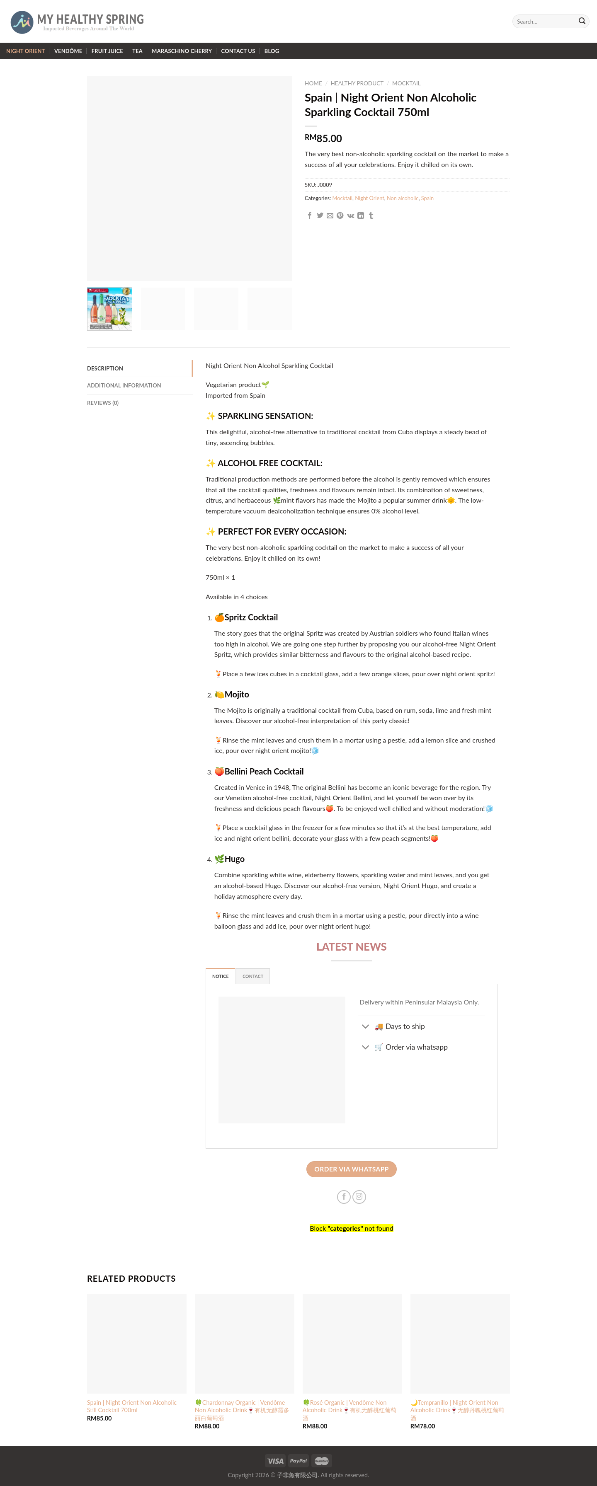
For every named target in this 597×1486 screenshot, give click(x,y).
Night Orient (25, 51)
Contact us (238, 51)
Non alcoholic (402, 198)
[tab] (140, 368)
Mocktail (406, 83)
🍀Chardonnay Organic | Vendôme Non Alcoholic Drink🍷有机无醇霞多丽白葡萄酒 (242, 1410)
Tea (137, 51)
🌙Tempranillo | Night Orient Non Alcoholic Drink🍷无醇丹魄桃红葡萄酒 (457, 1410)
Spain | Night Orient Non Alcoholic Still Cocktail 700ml (132, 1406)
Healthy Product (356, 83)
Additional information (124, 385)
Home (313, 83)
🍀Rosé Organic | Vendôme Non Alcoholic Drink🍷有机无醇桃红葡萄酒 (349, 1410)
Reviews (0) (103, 402)
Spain (427, 198)
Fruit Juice (107, 51)
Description (105, 368)
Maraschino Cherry (182, 51)
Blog (272, 51)
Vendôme (68, 51)
